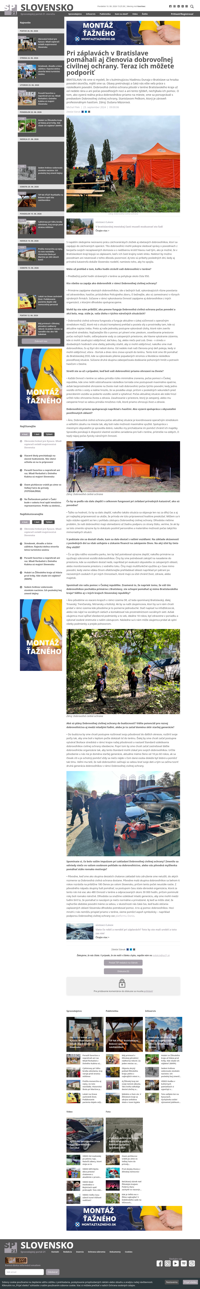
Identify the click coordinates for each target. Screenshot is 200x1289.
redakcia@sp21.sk (161, 955)
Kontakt (55, 1251)
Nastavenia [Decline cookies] (171, 1282)
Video (135, 14)
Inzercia (80, 1251)
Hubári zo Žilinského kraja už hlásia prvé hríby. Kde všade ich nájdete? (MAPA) (43, 575)
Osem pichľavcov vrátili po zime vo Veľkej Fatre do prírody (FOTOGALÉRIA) (42, 488)
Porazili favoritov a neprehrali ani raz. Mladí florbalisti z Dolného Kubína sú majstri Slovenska (42, 473)
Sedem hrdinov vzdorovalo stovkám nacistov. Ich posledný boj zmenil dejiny (43, 590)
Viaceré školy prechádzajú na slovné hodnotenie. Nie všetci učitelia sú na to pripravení (40, 459)
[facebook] (83, 111)
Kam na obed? (121, 14)
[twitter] (86, 111)
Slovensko (47, 7)
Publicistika (105, 14)
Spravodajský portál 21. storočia (38, 14)
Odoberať (53, 1272)
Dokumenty (115, 1251)
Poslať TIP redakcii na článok (123, 962)
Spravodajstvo (75, 14)
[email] (89, 111)
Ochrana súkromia (96, 1251)
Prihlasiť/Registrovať (182, 14)
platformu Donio (124, 915)
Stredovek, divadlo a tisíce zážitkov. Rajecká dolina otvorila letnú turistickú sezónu (41, 546)
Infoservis (90, 14)
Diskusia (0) (123, 971)
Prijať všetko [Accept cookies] (190, 1282)
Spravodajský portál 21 (33, 1251)
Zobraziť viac (41, 341)
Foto (108, 1111)
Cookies (128, 1251)
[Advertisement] (41, 152)
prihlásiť (148, 991)
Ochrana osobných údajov (122, 1285)
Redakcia (67, 1251)
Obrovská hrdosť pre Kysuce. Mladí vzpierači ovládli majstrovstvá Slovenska (42, 444)
